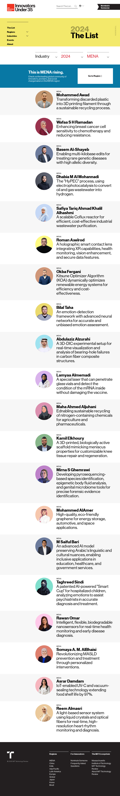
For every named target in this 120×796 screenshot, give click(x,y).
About (10, 44)
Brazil (51, 785)
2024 (72, 57)
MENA (98, 57)
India (51, 766)
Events (10, 40)
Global (52, 777)
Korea (52, 782)
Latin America (55, 771)
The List (11, 27)
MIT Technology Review (20, 761)
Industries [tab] (17, 36)
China (51, 763)
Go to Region (95, 75)
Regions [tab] (17, 32)
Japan (52, 779)
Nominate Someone (79, 760)
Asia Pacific (54, 769)
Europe (52, 774)
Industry (46, 57)
